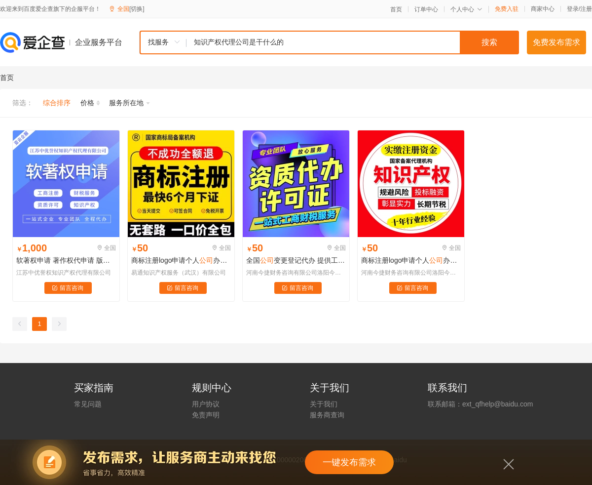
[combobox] (329, 42)
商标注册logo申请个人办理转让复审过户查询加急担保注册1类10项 (411, 260)
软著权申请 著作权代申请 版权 (66, 260)
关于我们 (323, 404)
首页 (396, 9)
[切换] (137, 8)
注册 (586, 8)
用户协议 (206, 404)
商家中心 (543, 9)
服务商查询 (327, 415)
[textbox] (352, 42)
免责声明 (206, 415)
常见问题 (88, 404)
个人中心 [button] (466, 9)
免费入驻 (506, 9)
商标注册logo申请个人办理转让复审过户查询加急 (181, 260)
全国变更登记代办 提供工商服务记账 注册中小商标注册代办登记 (296, 260)
